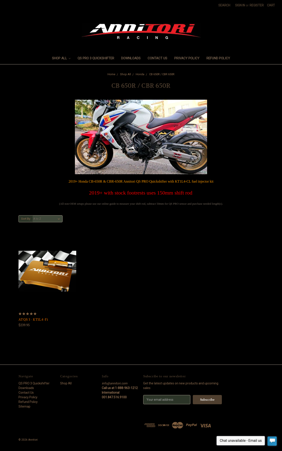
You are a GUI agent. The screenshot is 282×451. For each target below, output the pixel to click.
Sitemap (24, 406)
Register (257, 5)
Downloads (131, 58)
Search (224, 5)
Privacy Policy (186, 58)
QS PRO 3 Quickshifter (96, 58)
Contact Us (157, 58)
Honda (140, 74)
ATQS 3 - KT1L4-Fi (33, 319)
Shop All (61, 58)
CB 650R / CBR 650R (161, 74)
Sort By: (26, 218)
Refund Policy (218, 58)
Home (111, 74)
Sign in (240, 5)
